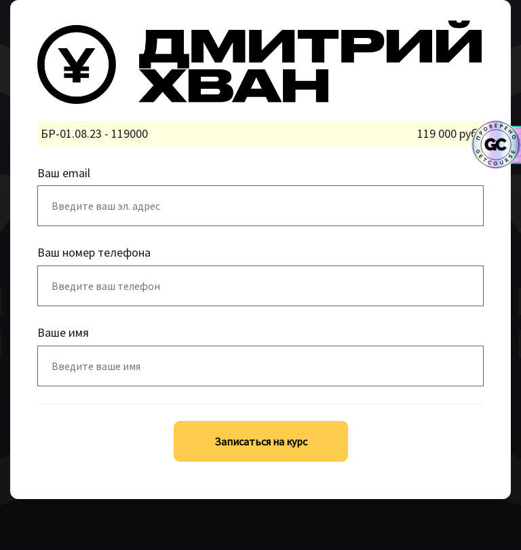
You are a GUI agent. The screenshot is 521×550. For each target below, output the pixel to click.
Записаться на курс (260, 441)
